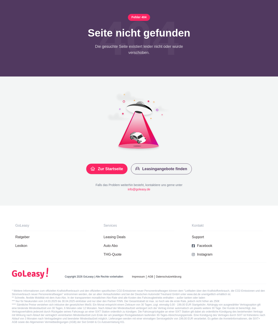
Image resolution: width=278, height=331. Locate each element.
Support (198, 237)
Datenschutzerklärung (168, 276)
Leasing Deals (115, 237)
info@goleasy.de (139, 189)
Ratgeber (22, 237)
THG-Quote (113, 254)
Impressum (138, 276)
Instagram (202, 254)
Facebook (202, 246)
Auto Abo (111, 246)
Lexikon (21, 246)
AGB (150, 276)
